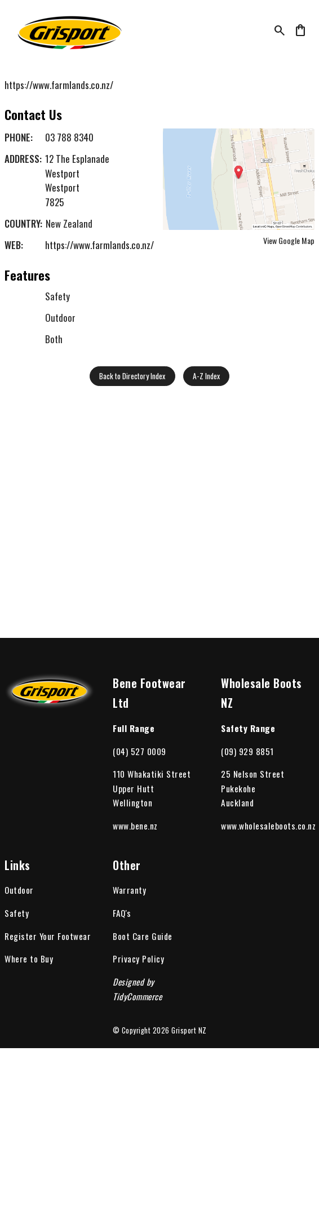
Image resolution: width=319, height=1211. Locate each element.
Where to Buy (29, 958)
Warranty (129, 890)
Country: (23, 223)
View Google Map (288, 240)
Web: (14, 245)
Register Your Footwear (48, 936)
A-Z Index (206, 376)
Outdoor (19, 890)
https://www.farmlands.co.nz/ (59, 85)
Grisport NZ (189, 1030)
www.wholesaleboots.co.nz (268, 825)
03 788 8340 (69, 137)
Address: (23, 159)
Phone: (19, 137)
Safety (17, 913)
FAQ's (122, 913)
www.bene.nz (135, 825)
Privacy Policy (138, 958)
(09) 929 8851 (247, 751)
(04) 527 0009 (139, 751)
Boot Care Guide (142, 936)
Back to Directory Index (132, 376)
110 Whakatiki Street (151, 774)
